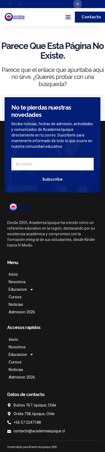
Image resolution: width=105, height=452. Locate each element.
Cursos (15, 297)
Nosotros (17, 281)
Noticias (16, 304)
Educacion (21, 289)
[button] (68, 17)
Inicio (13, 274)
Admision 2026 (22, 312)
